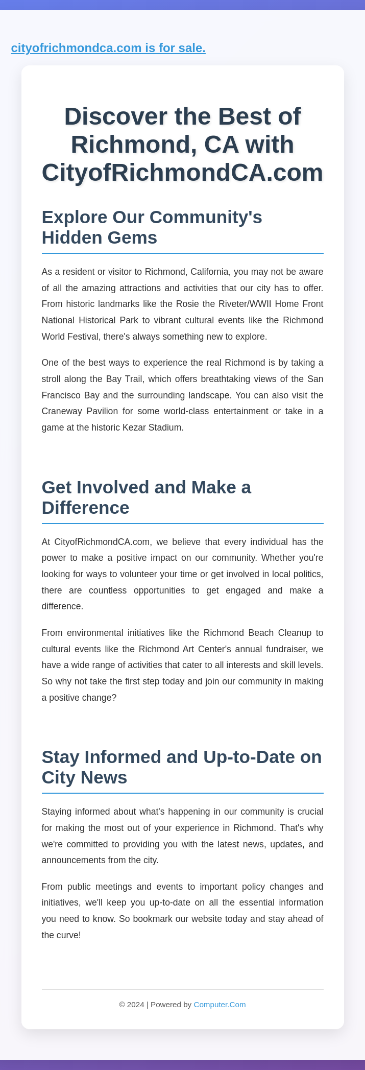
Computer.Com (219, 1004)
